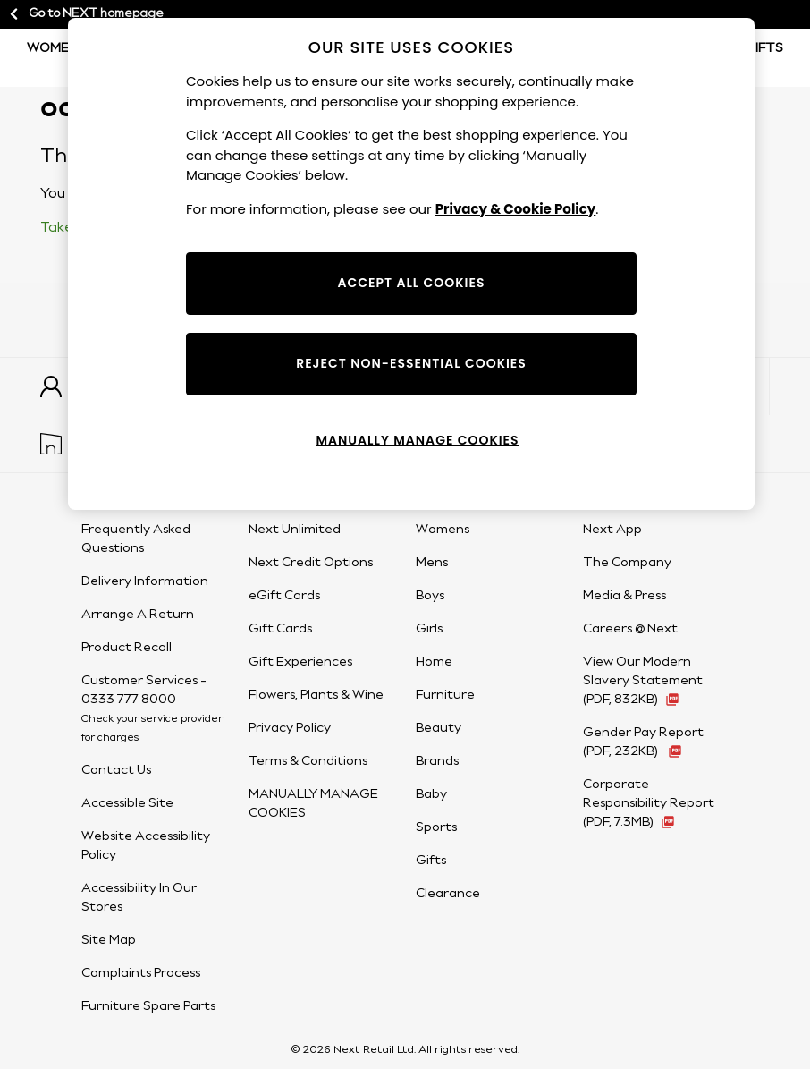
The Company (627, 562)
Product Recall (126, 647)
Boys (430, 596)
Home (434, 662)
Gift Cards (280, 629)
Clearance (448, 893)
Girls (429, 629)
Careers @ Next (630, 629)
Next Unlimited (295, 529)
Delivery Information (144, 581)
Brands (437, 761)
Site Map (108, 940)
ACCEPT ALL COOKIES (411, 283)
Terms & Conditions (308, 761)
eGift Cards (284, 596)
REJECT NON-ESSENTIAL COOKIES (411, 363)
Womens (442, 529)
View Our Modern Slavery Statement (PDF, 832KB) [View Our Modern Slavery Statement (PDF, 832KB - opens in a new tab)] (643, 681)
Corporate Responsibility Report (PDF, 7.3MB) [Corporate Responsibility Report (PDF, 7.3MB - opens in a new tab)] (648, 803)
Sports (436, 827)
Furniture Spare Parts (148, 1006)
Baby (431, 794)
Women (52, 48)
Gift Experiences (300, 662)
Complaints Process (140, 973)
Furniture (445, 695)
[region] (411, 264)
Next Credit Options (311, 562)
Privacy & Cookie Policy (515, 208)
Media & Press (624, 596)
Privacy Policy (290, 728)
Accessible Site (127, 803)
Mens (432, 562)
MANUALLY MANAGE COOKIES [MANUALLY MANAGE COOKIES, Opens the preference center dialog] (417, 440)
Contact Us (116, 770)
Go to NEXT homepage (85, 14)
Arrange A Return (137, 614)
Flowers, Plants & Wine (316, 695)
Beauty (438, 728)
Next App (612, 529)
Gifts (764, 48)
